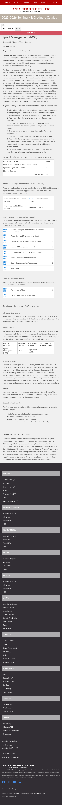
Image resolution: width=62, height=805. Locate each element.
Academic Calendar (9, 681)
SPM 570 (5, 295)
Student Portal (7, 480)
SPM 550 (5, 257)
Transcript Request (9, 501)
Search (18, 28)
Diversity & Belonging (10, 618)
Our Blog (6, 685)
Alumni (26, 2)
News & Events (8, 668)
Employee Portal (8, 494)
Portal (7, 2)
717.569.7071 (11, 753)
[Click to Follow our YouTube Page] (14, 782)
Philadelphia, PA (8, 708)
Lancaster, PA (7, 704)
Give (35, 2)
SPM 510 (5, 241)
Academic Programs (9, 513)
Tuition (5, 524)
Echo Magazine (8, 692)
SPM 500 (5, 230)
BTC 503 (31, 198)
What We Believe (8, 607)
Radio (5, 655)
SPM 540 (5, 252)
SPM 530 (5, 247)
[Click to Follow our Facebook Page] (3, 782)
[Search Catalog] (25, 25)
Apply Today (7, 723)
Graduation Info (8, 678)
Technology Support (9, 662)
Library (16, 2)
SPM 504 (5, 236)
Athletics (44, 2)
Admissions (6, 517)
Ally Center (6, 483)
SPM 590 (5, 268)
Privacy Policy (25, 793)
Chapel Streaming (9, 648)
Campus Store (7, 487)
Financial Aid (7, 520)
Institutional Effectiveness (37, 793)
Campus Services (8, 641)
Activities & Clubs (9, 658)
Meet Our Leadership (10, 604)
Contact (6, 717)
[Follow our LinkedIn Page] (19, 782)
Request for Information (11, 730)
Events (54, 2)
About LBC (6, 598)
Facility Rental (7, 621)
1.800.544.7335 (13, 757)
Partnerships (7, 628)
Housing (5, 644)
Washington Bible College (9, 796)
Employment (7, 734)
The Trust (6, 689)
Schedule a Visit (8, 727)
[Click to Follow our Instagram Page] (9, 782)
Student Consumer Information (11, 793)
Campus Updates (8, 614)
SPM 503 (5, 290)
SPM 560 (5, 263)
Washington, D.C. (8, 711)
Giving (5, 625)
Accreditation (7, 611)
